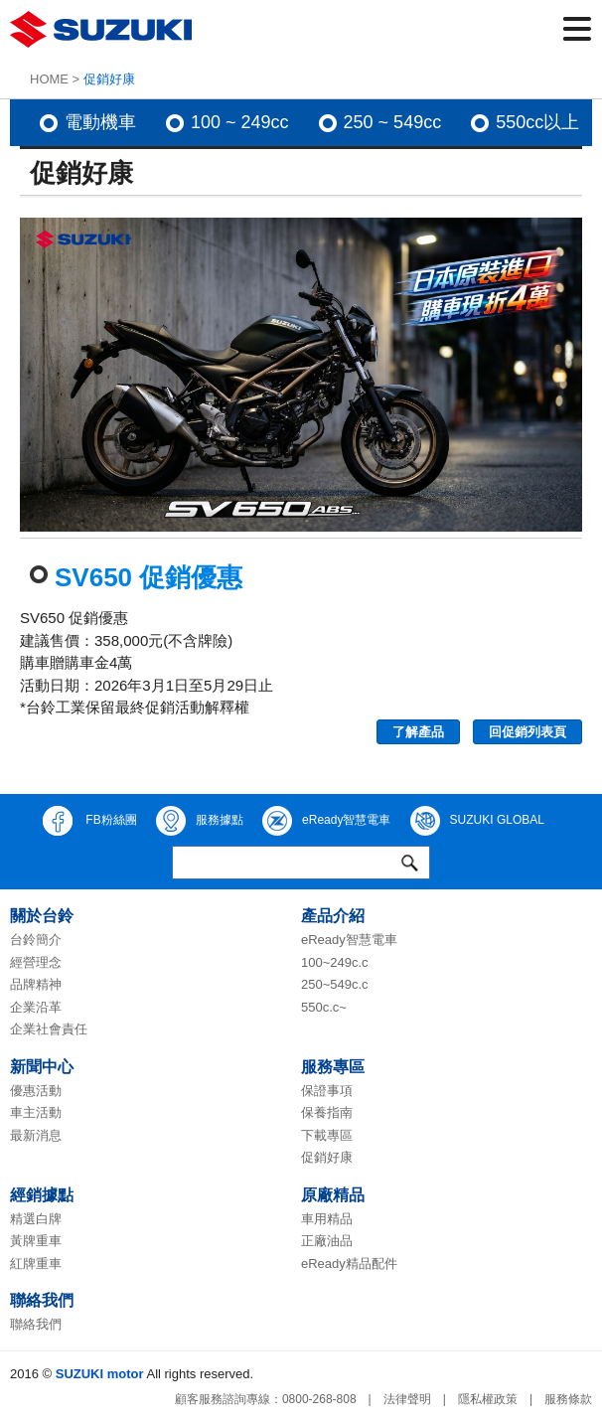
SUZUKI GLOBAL (477, 821)
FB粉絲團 (90, 821)
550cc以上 (537, 122)
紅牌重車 (36, 1263)
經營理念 (36, 962)
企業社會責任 (48, 1029)
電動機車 (100, 122)
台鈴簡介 (36, 939)
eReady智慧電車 (326, 821)
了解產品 (418, 731)
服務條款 (568, 1399)
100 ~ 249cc (240, 122)
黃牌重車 (36, 1240)
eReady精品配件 (349, 1263)
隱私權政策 (488, 1399)
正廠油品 (327, 1240)
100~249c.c (335, 962)
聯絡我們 (36, 1324)
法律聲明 (407, 1399)
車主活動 (36, 1112)
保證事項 (327, 1090)
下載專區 (327, 1135)
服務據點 (199, 821)
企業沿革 (36, 1007)
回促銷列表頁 (527, 731)
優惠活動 (36, 1090)
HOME (49, 79)
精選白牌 (36, 1218)
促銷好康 (327, 1157)
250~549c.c (335, 984)
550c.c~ (324, 1007)
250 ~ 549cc (393, 122)
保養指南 (327, 1112)
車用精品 (327, 1218)
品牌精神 (36, 984)
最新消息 (36, 1135)
